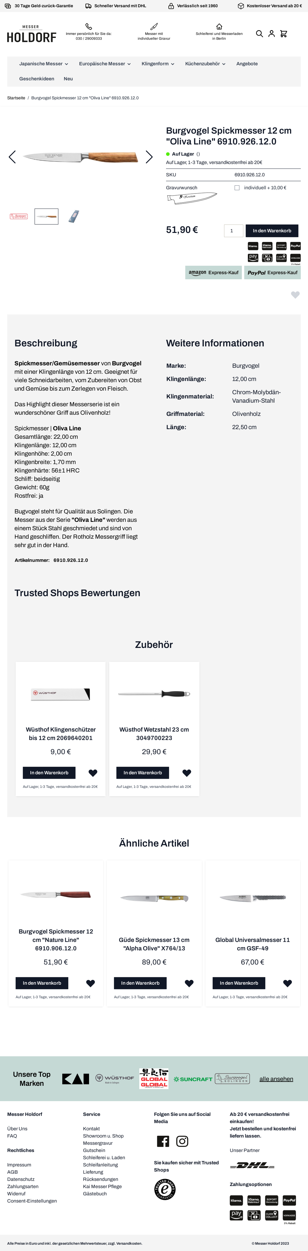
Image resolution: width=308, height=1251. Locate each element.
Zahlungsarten (22, 1186)
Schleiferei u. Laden (104, 1157)
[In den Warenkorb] (49, 773)
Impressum (19, 1164)
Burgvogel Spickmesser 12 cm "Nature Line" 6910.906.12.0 (55, 939)
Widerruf (16, 1193)
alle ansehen (276, 1078)
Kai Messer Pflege (102, 1186)
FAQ (12, 1135)
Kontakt (91, 1128)
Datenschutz (21, 1178)
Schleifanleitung (100, 1164)
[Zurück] (12, 157)
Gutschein (94, 1150)
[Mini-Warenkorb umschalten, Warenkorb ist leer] (283, 33)
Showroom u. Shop (103, 1135)
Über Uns (17, 1128)
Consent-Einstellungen (32, 1200)
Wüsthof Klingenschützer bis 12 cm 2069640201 (60, 733)
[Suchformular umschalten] (259, 33)
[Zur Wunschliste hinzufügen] (295, 294)
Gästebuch (95, 1193)
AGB (12, 1171)
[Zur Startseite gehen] (31, 33)
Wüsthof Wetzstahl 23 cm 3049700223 (154, 733)
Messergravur (97, 1142)
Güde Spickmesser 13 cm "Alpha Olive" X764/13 (154, 943)
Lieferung (93, 1171)
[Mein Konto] (271, 33)
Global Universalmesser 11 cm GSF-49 (252, 943)
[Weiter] (149, 157)
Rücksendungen (100, 1178)
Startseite (16, 98)
